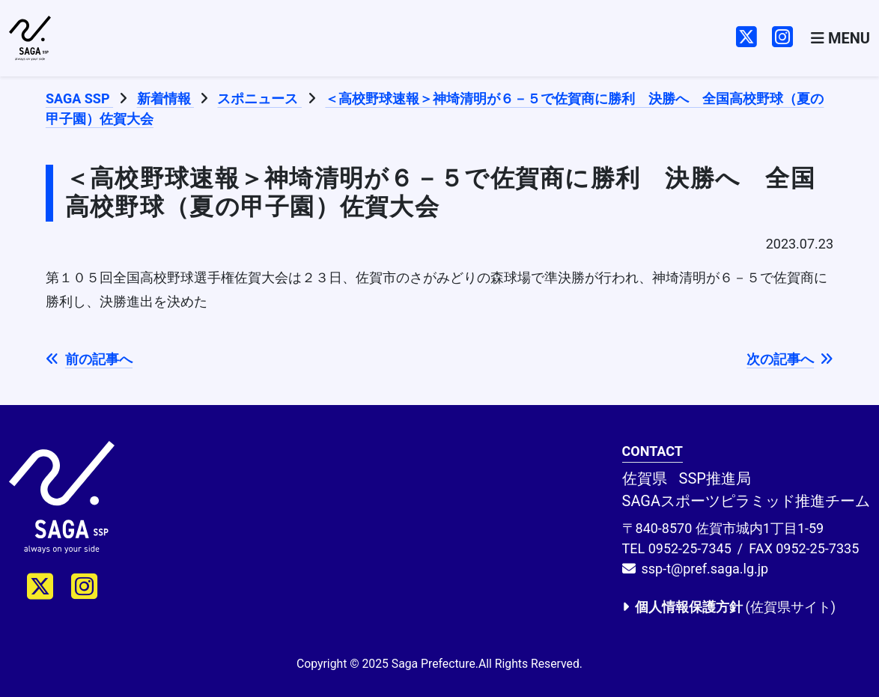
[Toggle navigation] (840, 38)
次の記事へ (789, 359)
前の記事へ (89, 359)
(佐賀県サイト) (729, 607)
